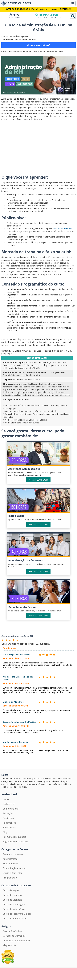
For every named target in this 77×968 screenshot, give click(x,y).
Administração (10, 858)
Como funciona (10, 808)
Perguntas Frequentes (14, 836)
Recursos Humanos (13, 854)
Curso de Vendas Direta (15, 918)
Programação (10, 877)
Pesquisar (73, 16)
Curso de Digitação (12, 899)
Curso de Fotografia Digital (17, 913)
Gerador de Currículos (14, 935)
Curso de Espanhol (12, 895)
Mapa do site (9, 945)
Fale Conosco (9, 827)
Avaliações (8, 813)
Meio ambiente (10, 863)
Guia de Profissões (12, 931)
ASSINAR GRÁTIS (38, 45)
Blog (5, 832)
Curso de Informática (14, 909)
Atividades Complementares (17, 940)
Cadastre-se (9, 804)
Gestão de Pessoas (62, 228)
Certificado (8, 818)
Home (6, 799)
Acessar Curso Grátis (38, 479)
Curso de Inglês (11, 890)
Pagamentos (9, 822)
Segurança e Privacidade (15, 841)
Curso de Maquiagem (14, 904)
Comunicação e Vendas (14, 868)
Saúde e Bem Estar (12, 872)
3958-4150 (48, 14)
